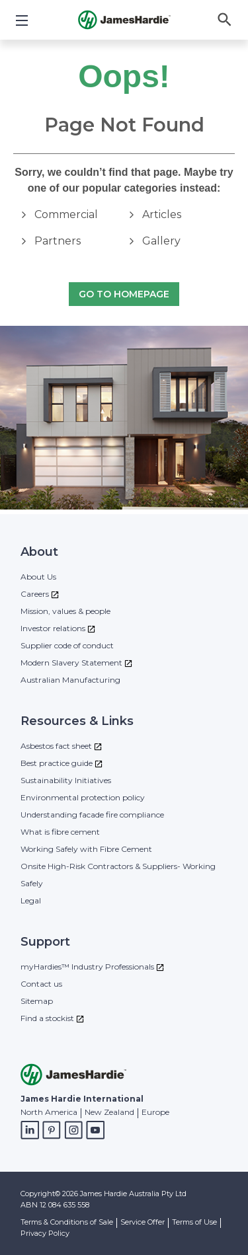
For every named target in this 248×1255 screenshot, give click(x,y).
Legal (31, 900)
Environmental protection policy (83, 797)
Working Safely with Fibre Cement (86, 849)
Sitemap (37, 1001)
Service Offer (142, 1222)
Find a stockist (47, 1018)
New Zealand (109, 1112)
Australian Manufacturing (70, 680)
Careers (35, 594)
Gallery (161, 241)
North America (49, 1112)
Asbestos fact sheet (56, 746)
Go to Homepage (124, 294)
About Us (38, 577)
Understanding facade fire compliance (92, 814)
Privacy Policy (45, 1233)
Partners (57, 241)
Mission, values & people (65, 611)
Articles (161, 214)
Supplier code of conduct (67, 645)
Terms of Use (194, 1222)
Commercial (66, 214)
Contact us (41, 984)
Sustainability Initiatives (66, 780)
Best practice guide (57, 763)
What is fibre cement (60, 832)
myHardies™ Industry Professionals (87, 966)
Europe (155, 1112)
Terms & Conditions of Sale (67, 1222)
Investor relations (53, 628)
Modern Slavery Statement (71, 662)
